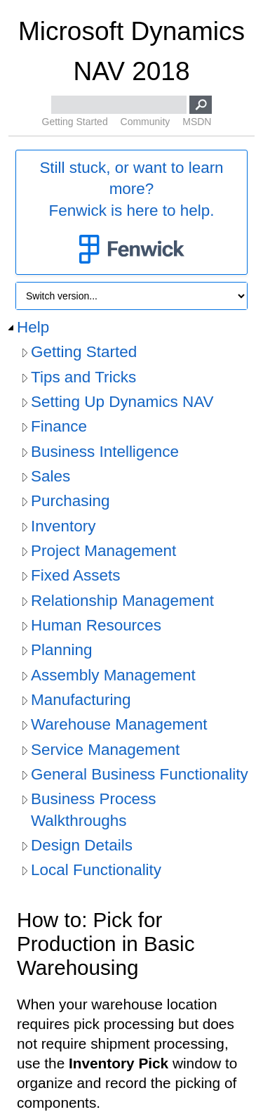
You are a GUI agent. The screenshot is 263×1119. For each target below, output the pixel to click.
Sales (50, 476)
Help (33, 327)
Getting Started (75, 121)
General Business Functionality (139, 774)
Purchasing (70, 501)
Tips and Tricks (83, 377)
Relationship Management (122, 600)
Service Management (105, 749)
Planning (61, 650)
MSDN (196, 121)
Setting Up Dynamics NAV (122, 401)
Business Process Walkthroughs (93, 809)
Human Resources (96, 625)
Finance (59, 426)
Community (145, 121)
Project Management (103, 551)
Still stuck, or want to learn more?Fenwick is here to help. (131, 213)
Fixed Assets (75, 575)
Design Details (82, 845)
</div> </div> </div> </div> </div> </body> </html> (131, 961)
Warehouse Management (119, 724)
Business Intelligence (105, 451)
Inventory (63, 526)
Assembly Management (113, 675)
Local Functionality (96, 870)
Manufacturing (80, 700)
